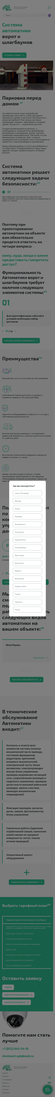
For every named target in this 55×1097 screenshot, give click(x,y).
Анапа (17, 509)
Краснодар (19, 555)
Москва (18, 501)
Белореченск (20, 524)
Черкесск (18, 602)
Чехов (17, 610)
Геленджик (19, 532)
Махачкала (19, 579)
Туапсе (18, 594)
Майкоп (18, 571)
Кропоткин (19, 563)
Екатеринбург (20, 547)
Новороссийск (20, 586)
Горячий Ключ (20, 540)
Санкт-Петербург (22, 493)
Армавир (18, 516)
